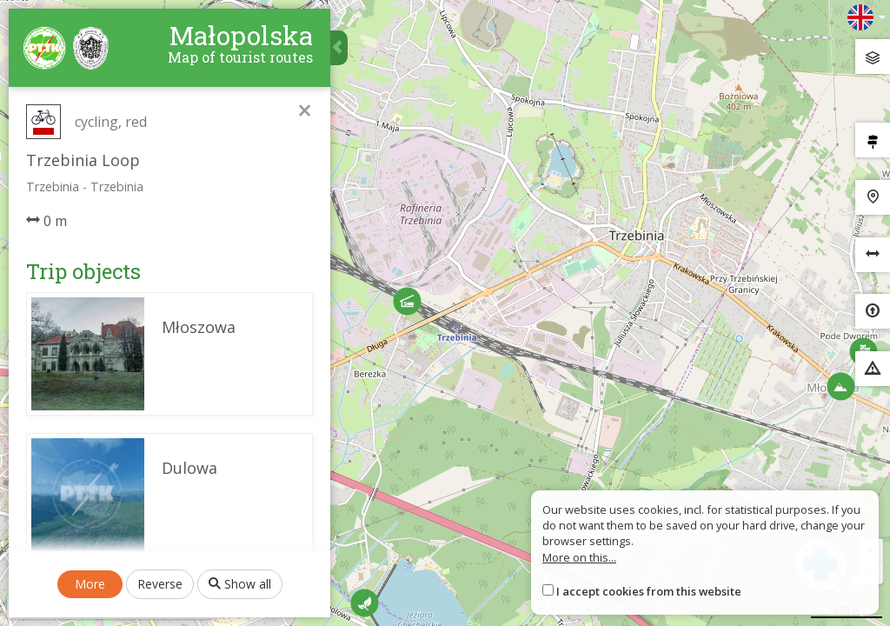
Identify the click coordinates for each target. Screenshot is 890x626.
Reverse (160, 584)
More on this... (579, 557)
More (90, 584)
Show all (240, 584)
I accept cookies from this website (648, 591)
